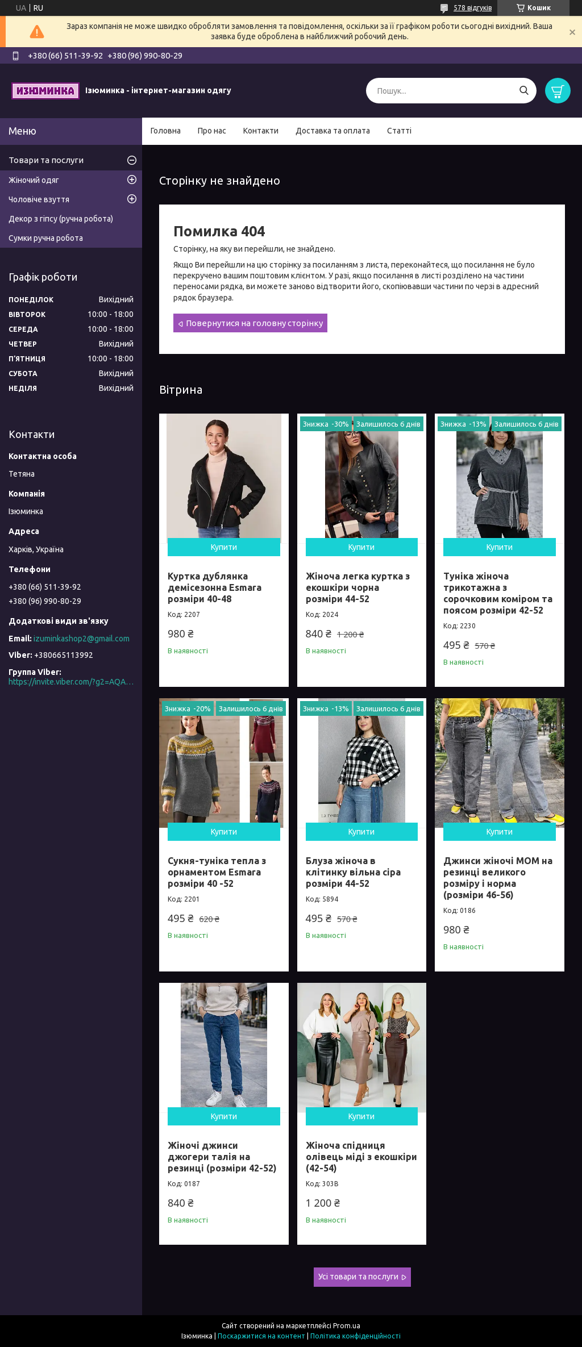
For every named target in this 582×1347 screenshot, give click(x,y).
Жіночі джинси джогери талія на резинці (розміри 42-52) (222, 1156)
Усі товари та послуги (358, 1276)
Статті (399, 130)
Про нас (212, 130)
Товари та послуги (46, 160)
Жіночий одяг (34, 180)
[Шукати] (524, 90)
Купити (224, 547)
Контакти (260, 130)
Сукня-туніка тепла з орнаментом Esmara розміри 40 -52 (217, 872)
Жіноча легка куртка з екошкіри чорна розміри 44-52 (358, 587)
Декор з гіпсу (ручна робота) (61, 218)
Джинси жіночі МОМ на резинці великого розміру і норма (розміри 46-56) (497, 878)
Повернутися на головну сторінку (254, 323)
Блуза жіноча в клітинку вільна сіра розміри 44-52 (353, 872)
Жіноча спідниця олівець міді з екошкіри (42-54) (361, 1156)
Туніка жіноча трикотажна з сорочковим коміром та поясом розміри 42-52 (497, 593)
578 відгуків (473, 7)
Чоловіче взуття (39, 199)
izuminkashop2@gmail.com (82, 638)
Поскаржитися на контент (261, 1336)
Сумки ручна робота (46, 238)
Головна (166, 130)
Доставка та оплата (333, 130)
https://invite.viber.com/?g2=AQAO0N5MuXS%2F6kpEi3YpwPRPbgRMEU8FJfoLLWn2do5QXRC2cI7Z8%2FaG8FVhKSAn (71, 681)
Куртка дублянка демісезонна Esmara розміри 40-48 (214, 587)
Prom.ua (346, 1325)
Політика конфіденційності (355, 1336)
